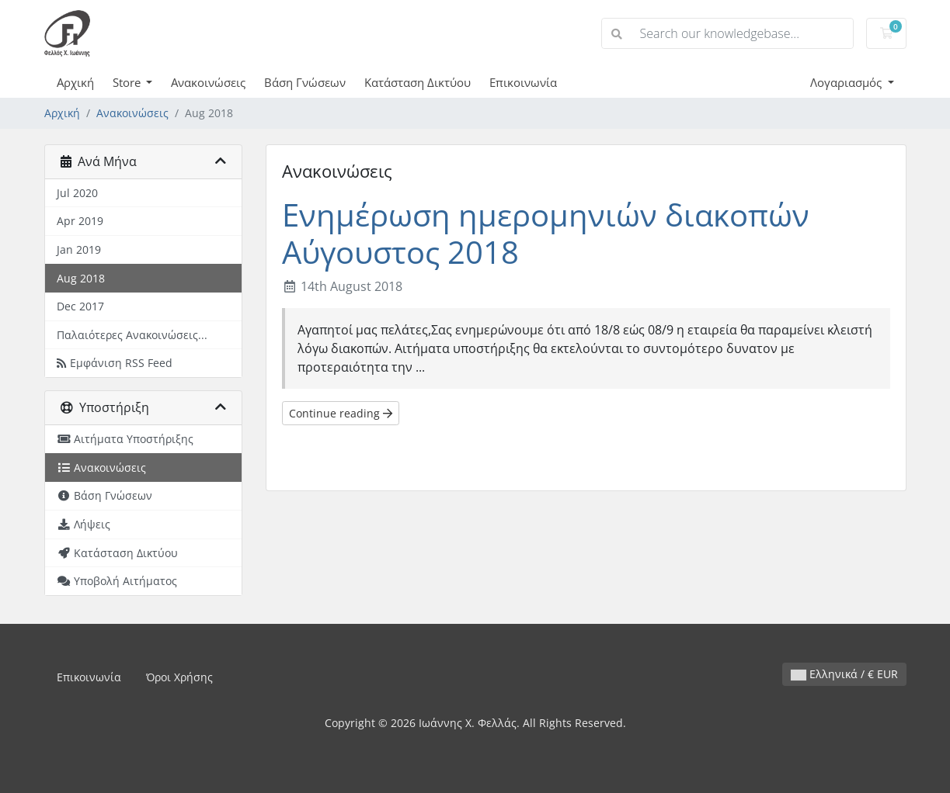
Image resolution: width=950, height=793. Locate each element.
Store (128, 82)
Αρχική (75, 82)
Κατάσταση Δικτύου (417, 82)
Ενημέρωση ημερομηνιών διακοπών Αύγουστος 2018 (545, 233)
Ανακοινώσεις (208, 82)
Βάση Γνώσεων (305, 82)
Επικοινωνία (523, 82)
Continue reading (340, 413)
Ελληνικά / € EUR (844, 674)
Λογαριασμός (847, 82)
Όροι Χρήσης (179, 677)
